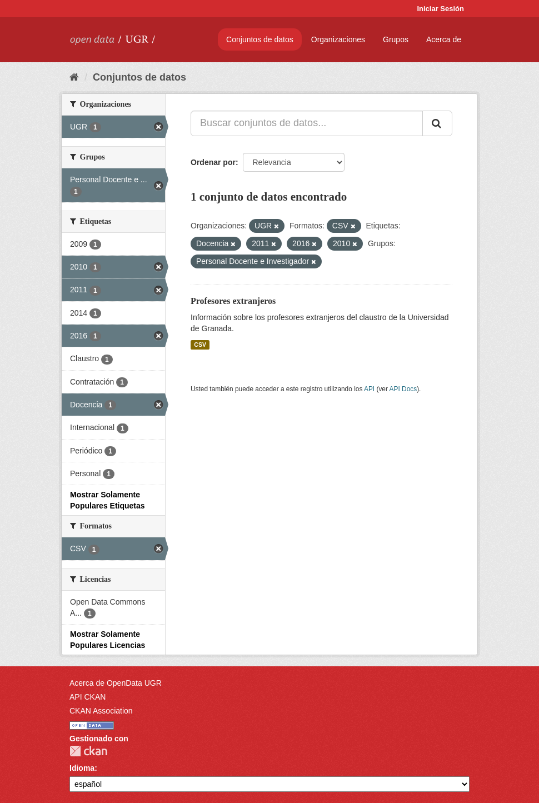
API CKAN (87, 696)
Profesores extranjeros (233, 301)
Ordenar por (213, 162)
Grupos (395, 39)
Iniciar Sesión (440, 8)
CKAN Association (101, 710)
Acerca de (443, 39)
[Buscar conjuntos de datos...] (307, 123)
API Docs (403, 389)
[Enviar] (437, 123)
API (369, 389)
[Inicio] (74, 77)
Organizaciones (338, 39)
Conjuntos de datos (259, 39)
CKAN (88, 751)
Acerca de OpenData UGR (115, 683)
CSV (200, 344)
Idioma (81, 768)
